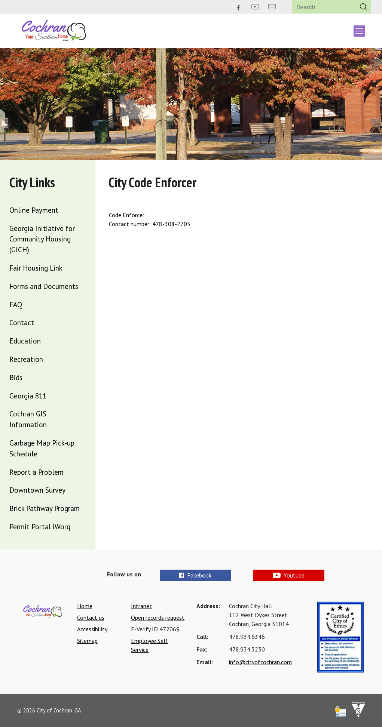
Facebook (195, 575)
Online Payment (33, 210)
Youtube (288, 575)
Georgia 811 (27, 395)
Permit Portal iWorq (39, 526)
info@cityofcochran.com (260, 662)
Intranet (141, 606)
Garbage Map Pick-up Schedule (41, 448)
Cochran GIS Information (28, 419)
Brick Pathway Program (44, 508)
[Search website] (322, 7)
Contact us (90, 617)
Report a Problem (36, 472)
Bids (15, 377)
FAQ (15, 304)
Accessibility (92, 629)
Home (84, 606)
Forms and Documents (43, 286)
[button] (363, 7)
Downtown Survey (37, 490)
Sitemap (87, 640)
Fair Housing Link (35, 267)
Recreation (26, 359)
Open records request (157, 617)
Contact (21, 322)
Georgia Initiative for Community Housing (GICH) (42, 239)
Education (25, 340)
